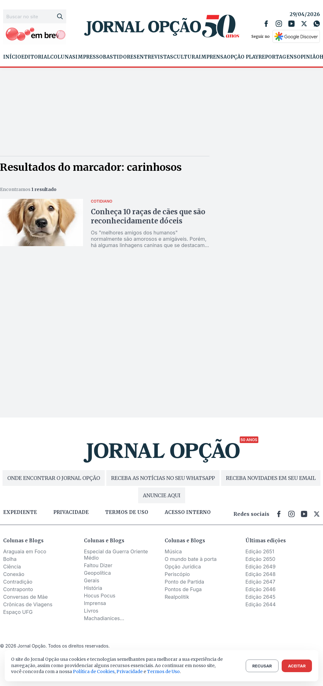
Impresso (89, 57)
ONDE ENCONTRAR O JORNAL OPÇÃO (53, 478)
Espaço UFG (18, 612)
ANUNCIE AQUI (161, 495)
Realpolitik (177, 597)
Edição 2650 (260, 559)
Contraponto (18, 589)
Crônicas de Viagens (27, 604)
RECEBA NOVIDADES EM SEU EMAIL (271, 478)
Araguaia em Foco (24, 551)
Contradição (17, 582)
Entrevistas (155, 57)
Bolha (9, 559)
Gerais (91, 580)
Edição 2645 (260, 597)
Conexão (13, 574)
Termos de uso (126, 512)
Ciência (12, 566)
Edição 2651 (259, 551)
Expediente (20, 512)
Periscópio (177, 574)
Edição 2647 (260, 582)
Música (173, 551)
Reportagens (277, 57)
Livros (91, 611)
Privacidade (71, 512)
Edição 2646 (260, 589)
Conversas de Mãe (25, 597)
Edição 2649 (260, 566)
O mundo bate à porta (191, 559)
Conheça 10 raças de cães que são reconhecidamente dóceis (148, 216)
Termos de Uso (163, 671)
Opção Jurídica (183, 566)
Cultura (186, 57)
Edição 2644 (260, 604)
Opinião (308, 57)
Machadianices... (104, 618)
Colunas (62, 57)
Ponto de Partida (184, 582)
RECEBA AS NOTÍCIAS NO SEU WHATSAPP (163, 478)
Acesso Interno (188, 512)
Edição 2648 (260, 574)
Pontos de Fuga (183, 589)
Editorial (35, 57)
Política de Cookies (94, 671)
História (93, 588)
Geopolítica (97, 573)
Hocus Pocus (99, 595)
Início (12, 57)
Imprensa (213, 57)
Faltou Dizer (98, 565)
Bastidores (120, 57)
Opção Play (242, 57)
